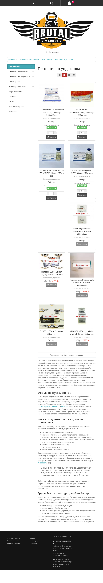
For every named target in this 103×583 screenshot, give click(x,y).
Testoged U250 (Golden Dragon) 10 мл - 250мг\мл (51, 277)
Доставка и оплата (14, 551)
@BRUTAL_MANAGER (63, 554)
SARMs (11, 101)
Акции (32, 551)
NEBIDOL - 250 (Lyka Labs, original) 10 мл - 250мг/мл (82, 341)
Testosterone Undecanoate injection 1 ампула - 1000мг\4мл (82, 287)
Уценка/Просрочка (16, 106)
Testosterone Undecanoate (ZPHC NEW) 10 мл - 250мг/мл (51, 173)
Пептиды (12, 96)
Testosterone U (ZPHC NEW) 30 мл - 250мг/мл (82, 172)
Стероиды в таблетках (18, 72)
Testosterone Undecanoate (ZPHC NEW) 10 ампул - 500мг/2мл (51, 112)
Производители (13, 556)
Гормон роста (14, 82)
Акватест (42, 475)
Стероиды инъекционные (19, 77)
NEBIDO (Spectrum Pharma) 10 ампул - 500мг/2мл (82, 231)
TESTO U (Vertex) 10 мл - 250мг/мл (51, 341)
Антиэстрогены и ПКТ (18, 86)
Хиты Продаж (35, 553)
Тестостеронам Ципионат (48, 419)
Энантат (64, 419)
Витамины (13, 111)
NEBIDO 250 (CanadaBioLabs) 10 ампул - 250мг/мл (82, 112)
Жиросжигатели (15, 91)
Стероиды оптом (13, 553)
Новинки (33, 556)
